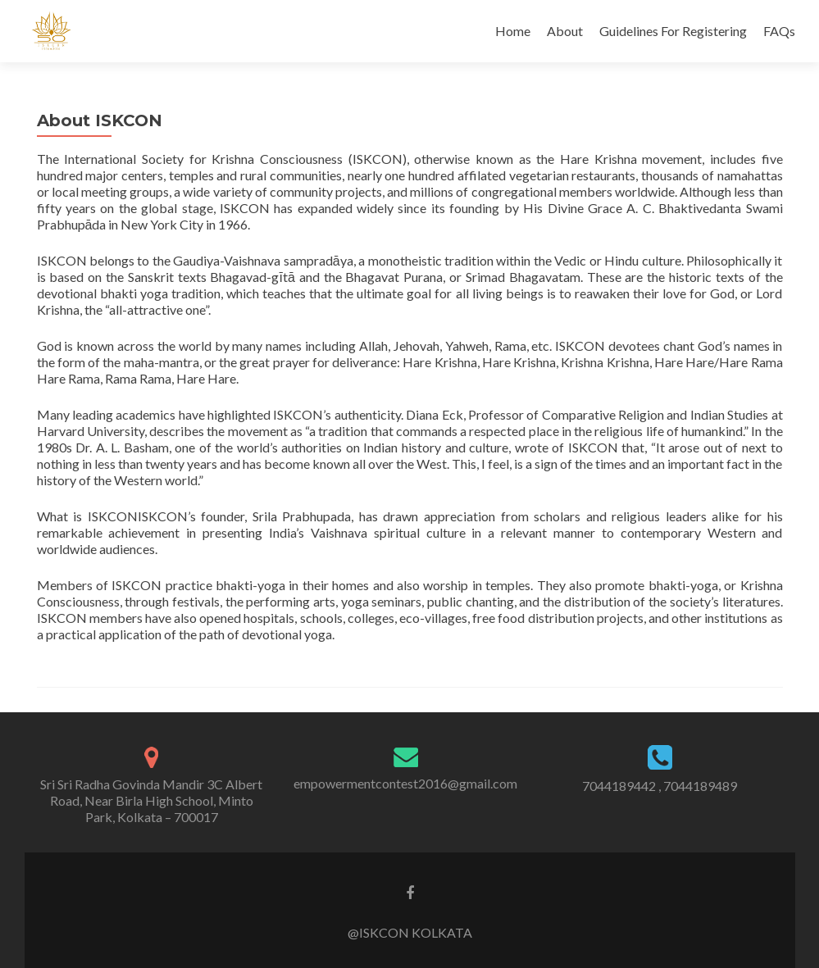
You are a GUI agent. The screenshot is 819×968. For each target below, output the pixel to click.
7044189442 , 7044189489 (659, 785)
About (565, 31)
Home (512, 31)
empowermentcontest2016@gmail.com (405, 783)
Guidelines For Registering (673, 31)
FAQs (779, 31)
